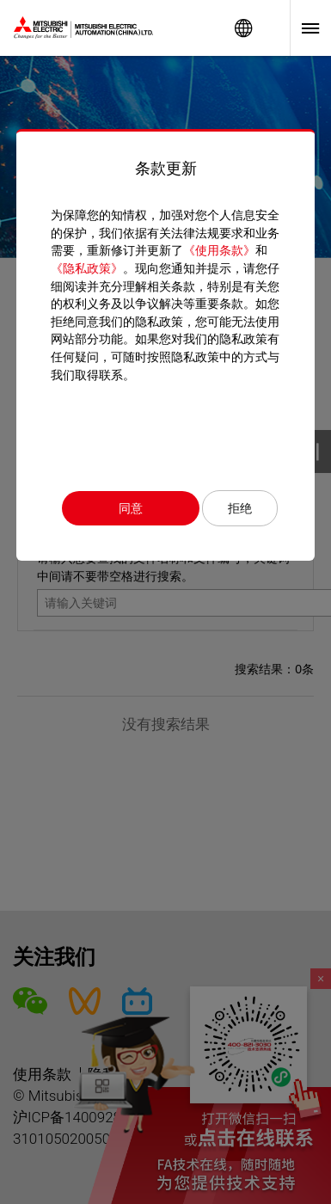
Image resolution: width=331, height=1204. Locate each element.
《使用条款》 (219, 250)
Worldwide (243, 28)
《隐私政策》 (87, 268)
